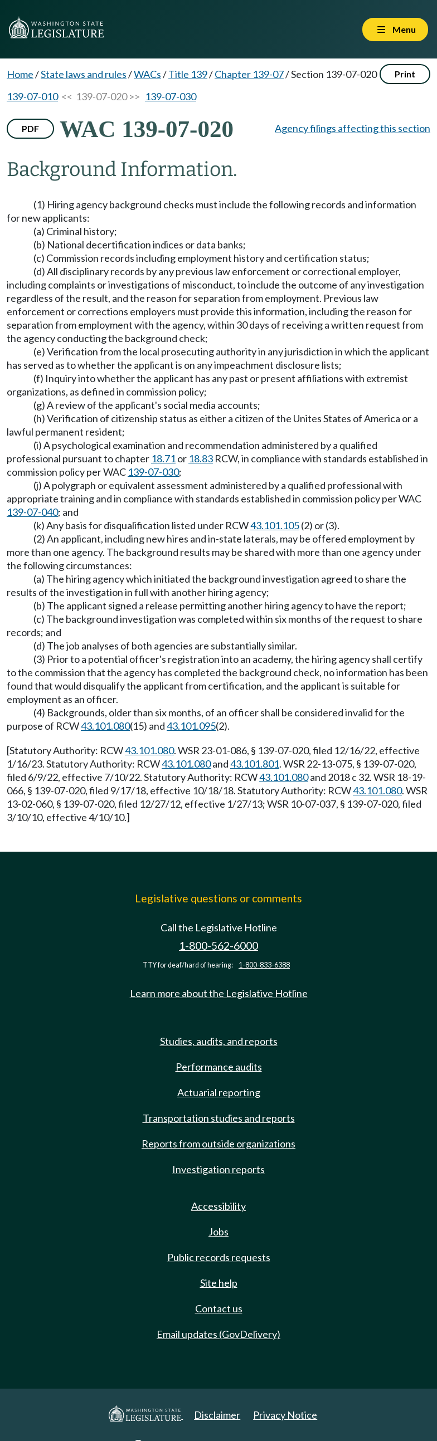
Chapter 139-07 (249, 74)
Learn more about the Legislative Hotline (219, 993)
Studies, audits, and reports (219, 1041)
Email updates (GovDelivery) (218, 1334)
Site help (218, 1283)
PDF (30, 128)
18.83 (200, 458)
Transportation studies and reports (219, 1118)
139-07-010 (32, 96)
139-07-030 (170, 96)
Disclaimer (217, 1415)
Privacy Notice (285, 1415)
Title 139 (187, 74)
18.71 (163, 458)
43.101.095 (191, 726)
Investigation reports (218, 1169)
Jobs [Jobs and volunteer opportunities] (218, 1231)
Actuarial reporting (218, 1092)
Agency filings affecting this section (352, 128)
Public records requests (218, 1257)
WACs (147, 74)
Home (20, 74)
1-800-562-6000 (218, 945)
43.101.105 (274, 525)
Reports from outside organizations (218, 1143)
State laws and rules (84, 74)
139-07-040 (32, 512)
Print (405, 74)
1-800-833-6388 (264, 965)
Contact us (218, 1308)
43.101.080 (105, 726)
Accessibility (218, 1206)
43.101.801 (254, 764)
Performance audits (219, 1067)
